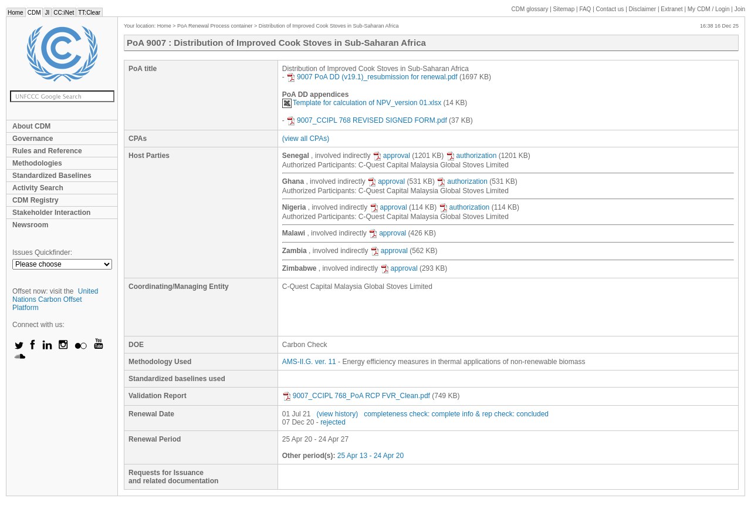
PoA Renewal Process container (215, 26)
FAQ (585, 9)
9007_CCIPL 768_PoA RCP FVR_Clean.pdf (356, 396)
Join (740, 9)
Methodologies (37, 163)
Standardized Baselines (52, 175)
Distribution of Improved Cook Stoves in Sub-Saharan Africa (329, 26)
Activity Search (37, 188)
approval (391, 156)
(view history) (337, 414)
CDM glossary (530, 9)
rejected (333, 422)
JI (47, 12)
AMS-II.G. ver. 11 (309, 362)
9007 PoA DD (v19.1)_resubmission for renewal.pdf (371, 77)
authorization (471, 156)
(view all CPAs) (305, 138)
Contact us (610, 9)
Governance (32, 138)
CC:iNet (63, 12)
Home (15, 12)
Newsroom (30, 225)
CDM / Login (709, 9)
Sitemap (564, 9)
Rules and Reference (47, 151)
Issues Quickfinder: (42, 252)
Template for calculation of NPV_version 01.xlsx (361, 103)
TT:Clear (89, 12)
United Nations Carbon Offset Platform (55, 299)
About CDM (31, 126)
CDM (34, 12)
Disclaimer (643, 9)
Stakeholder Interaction (51, 212)
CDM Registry (35, 200)
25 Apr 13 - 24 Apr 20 (370, 456)
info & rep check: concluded (505, 414)
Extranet (671, 9)
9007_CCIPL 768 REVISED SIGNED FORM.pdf (366, 120)
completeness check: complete (412, 414)
